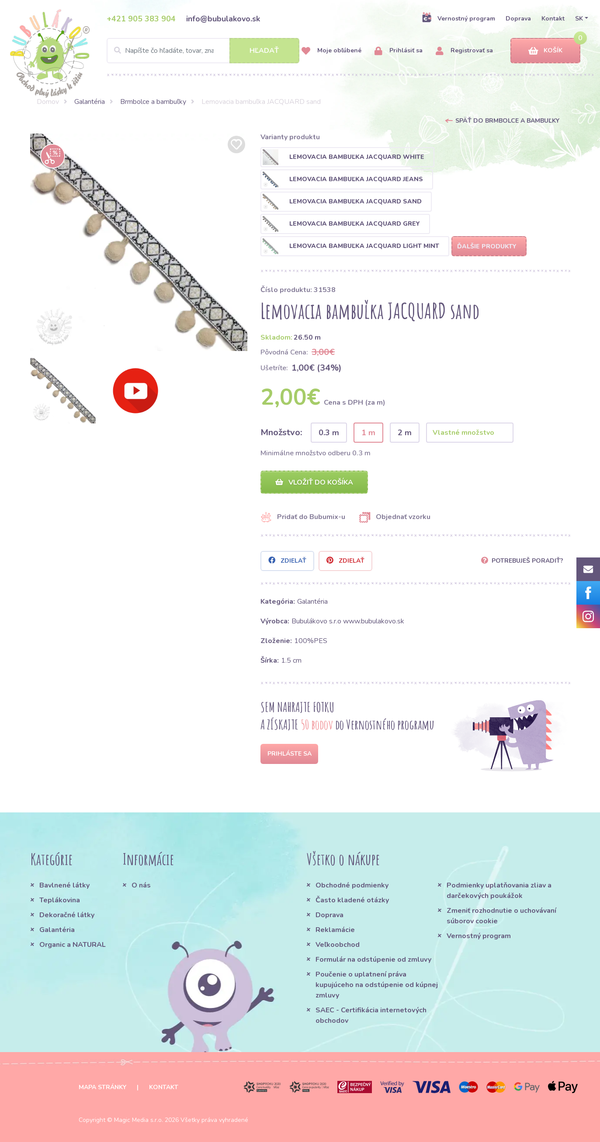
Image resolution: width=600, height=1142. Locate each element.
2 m (405, 432)
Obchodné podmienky (352, 885)
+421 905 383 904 (141, 19)
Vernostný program (458, 18)
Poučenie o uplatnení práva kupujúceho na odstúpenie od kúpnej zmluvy (377, 985)
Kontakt (553, 18)
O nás (141, 885)
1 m (368, 432)
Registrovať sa (464, 50)
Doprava (518, 18)
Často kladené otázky (352, 900)
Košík (545, 50)
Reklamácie (335, 930)
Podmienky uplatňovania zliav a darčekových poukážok (499, 891)
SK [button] (579, 18)
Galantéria (89, 102)
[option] (139, 242)
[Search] (203, 50)
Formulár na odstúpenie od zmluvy (373, 959)
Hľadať (264, 50)
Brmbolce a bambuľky (153, 102)
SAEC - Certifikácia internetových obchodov (371, 1015)
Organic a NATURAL (72, 944)
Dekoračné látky (66, 915)
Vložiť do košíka (314, 482)
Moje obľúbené (331, 50)
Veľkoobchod (338, 944)
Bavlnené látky (64, 885)
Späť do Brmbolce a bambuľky (507, 121)
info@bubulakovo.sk (223, 19)
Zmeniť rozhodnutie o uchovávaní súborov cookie (501, 916)
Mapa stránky (102, 1087)
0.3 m (329, 432)
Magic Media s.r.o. (138, 1120)
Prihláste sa (289, 754)
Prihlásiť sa (399, 50)
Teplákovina (59, 900)
